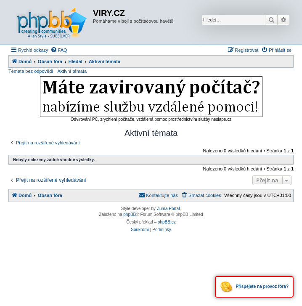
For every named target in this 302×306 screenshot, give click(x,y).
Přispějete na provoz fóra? (254, 287)
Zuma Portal (168, 208)
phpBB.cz (167, 222)
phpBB (129, 214)
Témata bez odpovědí (30, 71)
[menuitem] (58, 50)
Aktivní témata (72, 71)
